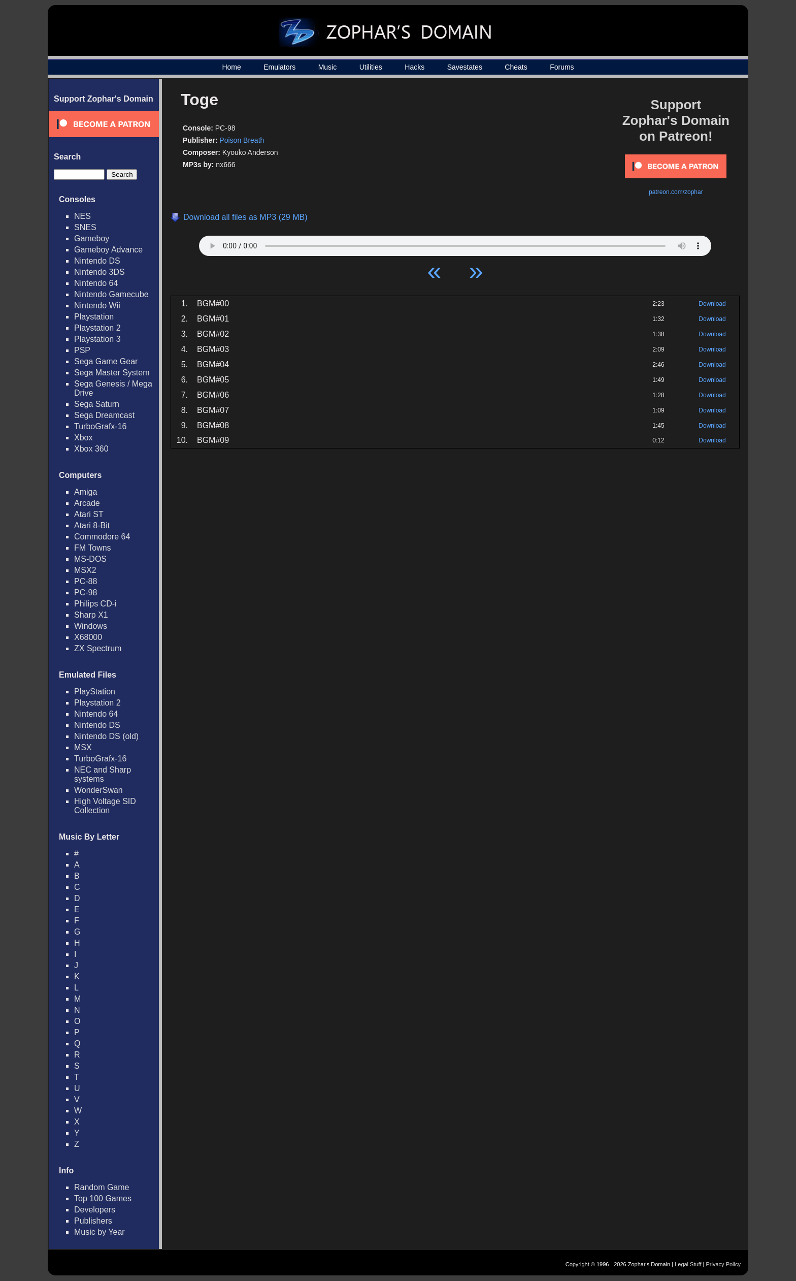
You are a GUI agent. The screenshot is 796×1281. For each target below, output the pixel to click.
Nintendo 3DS (99, 272)
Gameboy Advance (108, 249)
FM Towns (92, 547)
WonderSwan (98, 790)
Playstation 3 (97, 339)
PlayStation (94, 691)
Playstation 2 (97, 328)
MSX (83, 747)
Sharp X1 (91, 615)
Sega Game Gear (106, 361)
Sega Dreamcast (104, 415)
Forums (562, 67)
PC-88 (85, 581)
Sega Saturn (96, 404)
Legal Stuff (688, 1264)
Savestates (464, 67)
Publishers (93, 1220)
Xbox (83, 437)
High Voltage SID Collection (105, 806)
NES (82, 216)
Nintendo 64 (96, 283)
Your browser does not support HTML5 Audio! (455, 243)
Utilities (370, 67)
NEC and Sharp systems (102, 774)
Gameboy (91, 238)
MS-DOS (90, 559)
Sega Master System (112, 372)
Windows (90, 626)
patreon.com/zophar (676, 192)
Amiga (85, 492)
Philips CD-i (95, 603)
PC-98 (85, 592)
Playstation (94, 316)
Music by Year (99, 1232)
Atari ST (89, 514)
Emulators (279, 67)
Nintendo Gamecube (111, 294)
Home (231, 67)
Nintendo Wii (97, 305)
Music (327, 67)
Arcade (87, 503)
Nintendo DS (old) (106, 736)
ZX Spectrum (97, 648)
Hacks (414, 67)
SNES (85, 227)
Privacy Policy (723, 1264)
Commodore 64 (102, 536)
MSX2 (85, 570)
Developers (94, 1209)
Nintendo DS (97, 261)
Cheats (516, 67)
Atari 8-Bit (92, 525)
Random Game (101, 1187)
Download (712, 303)
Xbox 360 (91, 448)
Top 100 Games (102, 1198)
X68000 (88, 637)
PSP (82, 350)
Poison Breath (241, 140)
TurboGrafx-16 (100, 426)
